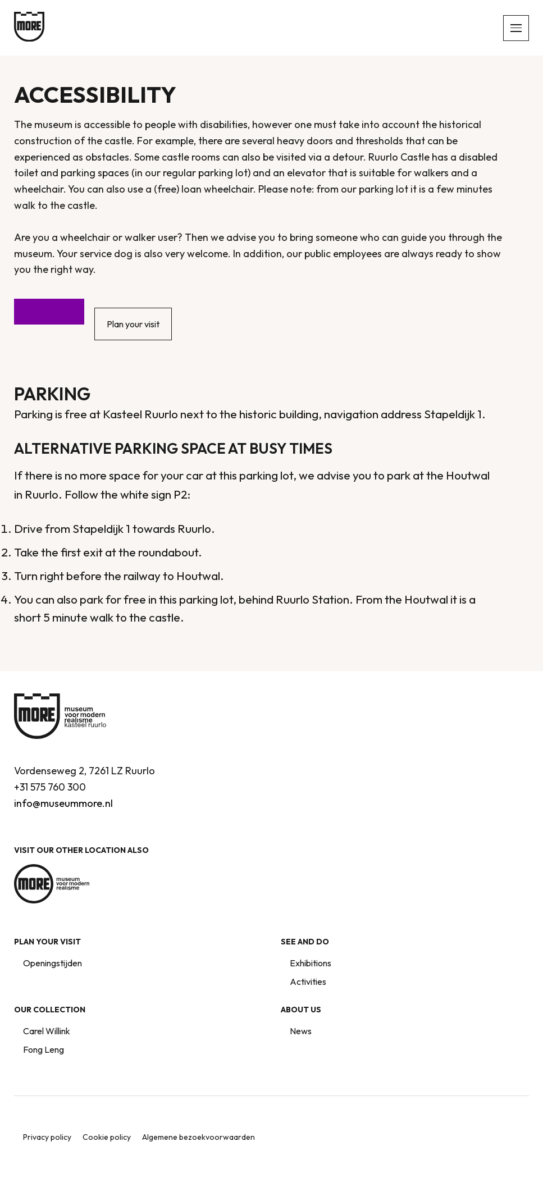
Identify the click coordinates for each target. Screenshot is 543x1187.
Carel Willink (46, 1031)
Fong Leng (43, 1049)
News (301, 1031)
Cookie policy (107, 1137)
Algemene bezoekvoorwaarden (198, 1137)
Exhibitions (310, 963)
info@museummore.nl (63, 803)
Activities (308, 981)
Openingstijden (52, 963)
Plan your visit (133, 324)
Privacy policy (47, 1137)
